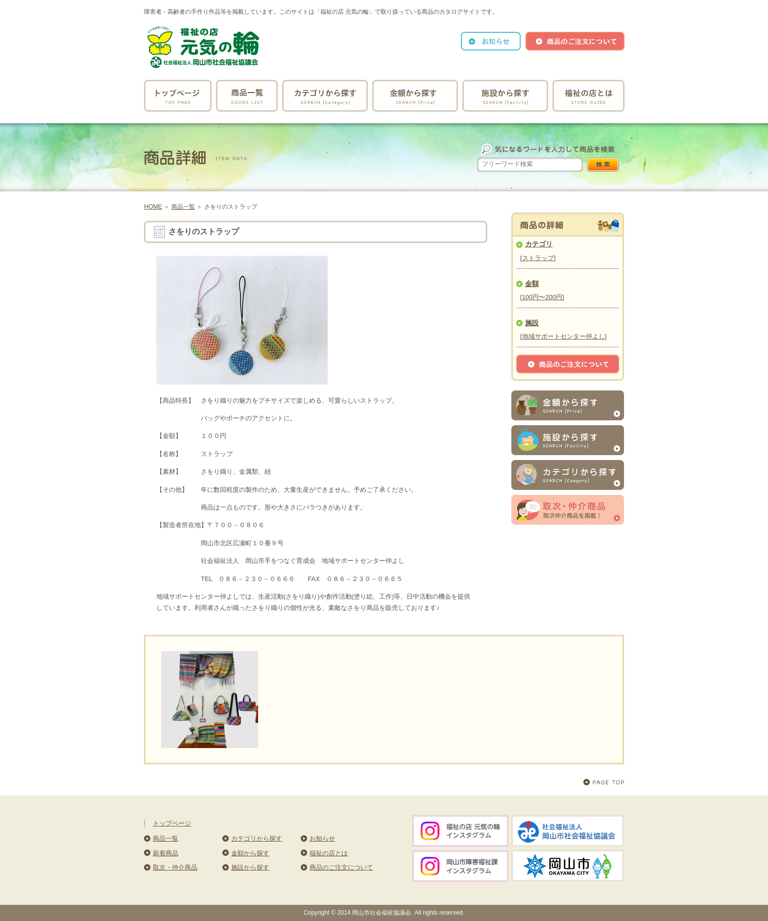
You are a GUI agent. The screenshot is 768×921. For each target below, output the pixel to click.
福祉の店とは (329, 853)
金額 (532, 284)
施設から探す (250, 867)
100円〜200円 (542, 297)
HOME (153, 206)
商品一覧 (183, 206)
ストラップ (538, 258)
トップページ (172, 823)
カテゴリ (538, 244)
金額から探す (250, 853)
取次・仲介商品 (175, 867)
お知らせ (322, 838)
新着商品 (165, 853)
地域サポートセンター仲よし (563, 336)
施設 (532, 323)
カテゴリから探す (256, 838)
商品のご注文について (341, 867)
